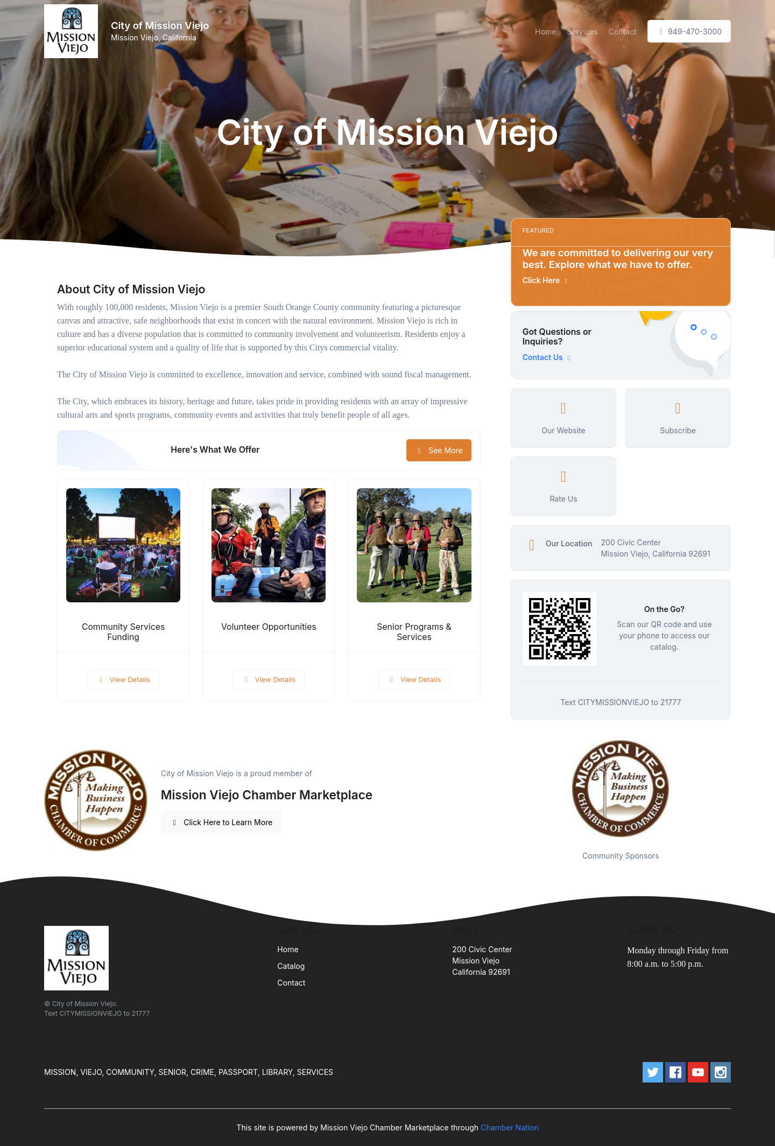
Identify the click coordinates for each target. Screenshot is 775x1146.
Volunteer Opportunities (268, 627)
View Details (123, 679)
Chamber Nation (510, 1127)
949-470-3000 (689, 31)
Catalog (291, 966)
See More (439, 450)
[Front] (73, 31)
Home (545, 31)
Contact (623, 31)
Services (582, 31)
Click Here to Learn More (221, 822)
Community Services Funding (123, 632)
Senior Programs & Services (414, 632)
